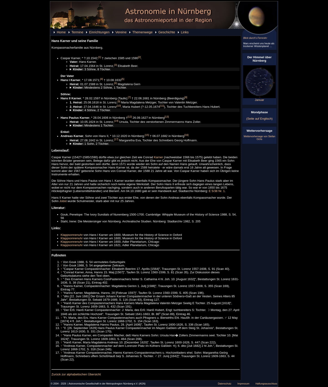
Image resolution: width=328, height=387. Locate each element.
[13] (166, 116)
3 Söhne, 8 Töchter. (92, 69)
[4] (101, 79)
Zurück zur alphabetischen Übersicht (76, 374)
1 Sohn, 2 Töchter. (91, 143)
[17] (116, 139)
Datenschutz (224, 383)
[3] (115, 64)
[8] (185, 97)
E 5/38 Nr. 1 (217, 191)
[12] (130, 116)
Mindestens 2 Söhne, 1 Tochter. (100, 87)
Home (61, 32)
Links (185, 32)
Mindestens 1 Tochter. (93, 125)
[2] (139, 57)
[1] (99, 57)
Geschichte (166, 32)
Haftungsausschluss (266, 383)
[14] (116, 120)
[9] (119, 101)
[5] (122, 79)
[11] (162, 105)
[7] (129, 97)
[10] (119, 105)
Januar (259, 98)
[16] (186, 135)
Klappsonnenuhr (72, 235)
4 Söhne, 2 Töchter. (92, 110)
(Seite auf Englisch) (259, 118)
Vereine (121, 32)
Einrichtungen (99, 32)
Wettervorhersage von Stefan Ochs (259, 137)
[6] (115, 83)
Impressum (243, 383)
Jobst (63, 201)
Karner (158, 157)
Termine (77, 32)
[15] (147, 135)
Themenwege (142, 32)
